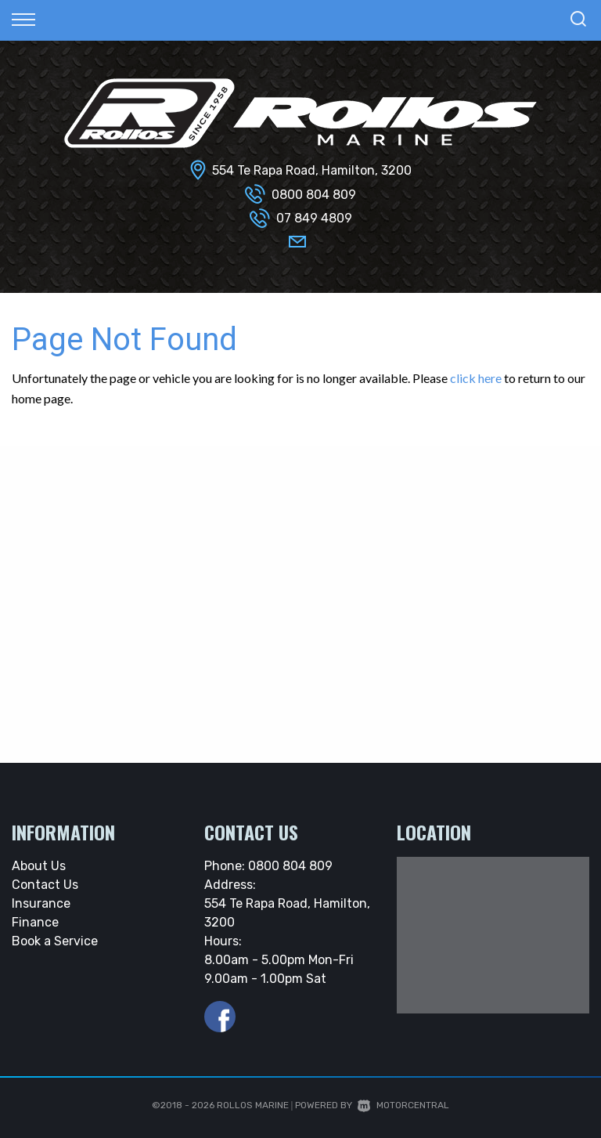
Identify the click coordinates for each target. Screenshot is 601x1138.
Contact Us (45, 884)
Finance (35, 922)
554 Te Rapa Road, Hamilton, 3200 (312, 170)
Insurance (41, 903)
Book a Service (55, 941)
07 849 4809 (314, 218)
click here (476, 377)
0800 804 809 (314, 194)
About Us (39, 865)
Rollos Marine (253, 1105)
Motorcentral (403, 1105)
